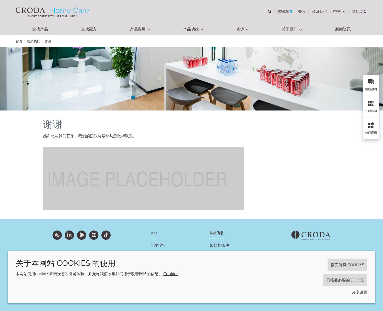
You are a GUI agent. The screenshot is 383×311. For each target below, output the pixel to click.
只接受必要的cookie (345, 280)
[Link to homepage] (310, 235)
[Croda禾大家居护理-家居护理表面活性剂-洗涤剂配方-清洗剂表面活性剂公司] (53, 10)
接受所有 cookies (347, 264)
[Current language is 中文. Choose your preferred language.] (339, 12)
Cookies (170, 273)
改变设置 (359, 292)
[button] (40, 29)
